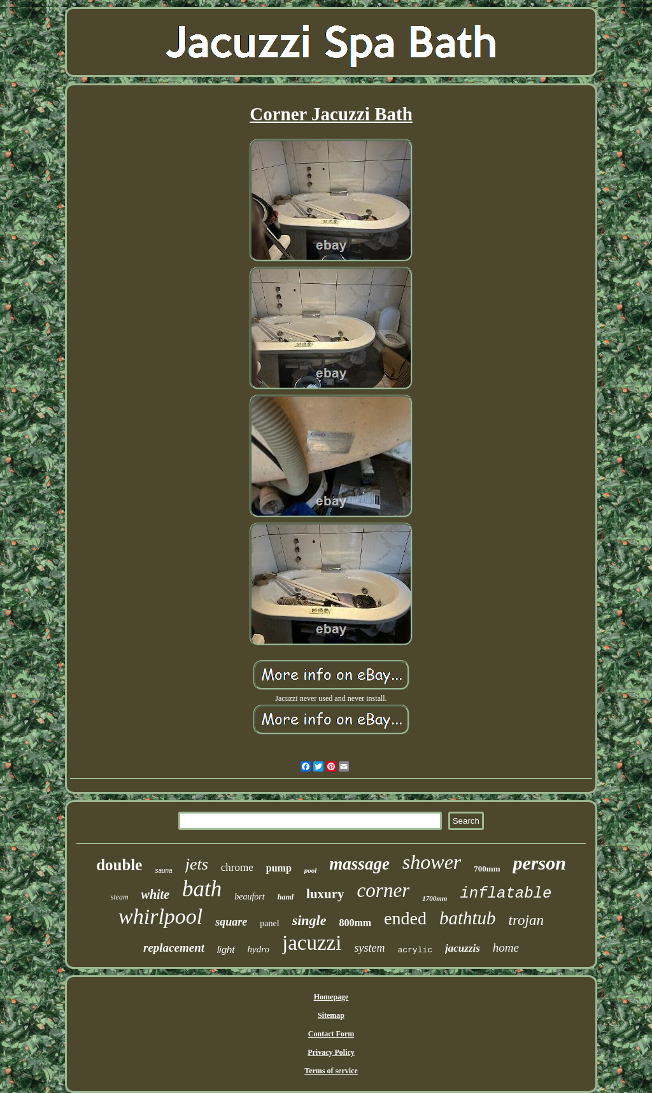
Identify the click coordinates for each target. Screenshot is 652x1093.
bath (202, 889)
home (506, 947)
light (226, 949)
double (119, 864)
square (231, 921)
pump (279, 868)
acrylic (414, 950)
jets (196, 864)
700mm (487, 868)
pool (310, 870)
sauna (163, 870)
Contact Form (331, 1033)
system (369, 947)
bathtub (467, 918)
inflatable (505, 893)
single (309, 920)
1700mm (434, 898)
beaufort (249, 896)
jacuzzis (462, 948)
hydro (258, 949)
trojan (526, 920)
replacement (173, 947)
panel (269, 923)
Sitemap (331, 1015)
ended (405, 918)
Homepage (331, 996)
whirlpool (160, 916)
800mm (355, 922)
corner (383, 890)
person (539, 862)
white (155, 894)
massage (359, 863)
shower (431, 861)
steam (120, 896)
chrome (237, 867)
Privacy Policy (331, 1052)
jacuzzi (311, 942)
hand (286, 896)
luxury (325, 893)
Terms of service (331, 1070)
